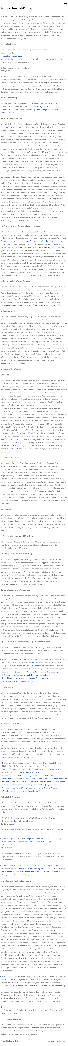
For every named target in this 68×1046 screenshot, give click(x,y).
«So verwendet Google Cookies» (23, 788)
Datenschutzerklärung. (23, 821)
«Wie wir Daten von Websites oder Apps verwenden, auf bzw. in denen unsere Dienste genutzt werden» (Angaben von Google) (33, 784)
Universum (8, 244)
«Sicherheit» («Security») (22, 681)
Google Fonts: (8, 865)
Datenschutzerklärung (35, 665)
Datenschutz (61, 1041)
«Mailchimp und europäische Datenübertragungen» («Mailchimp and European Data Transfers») (26, 678)
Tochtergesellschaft (36, 662)
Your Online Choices (13, 449)
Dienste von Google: (10, 763)
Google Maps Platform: (35, 838)
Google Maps (7, 838)
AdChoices (12, 442)
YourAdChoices (30, 445)
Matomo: (5, 976)
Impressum (52, 1041)
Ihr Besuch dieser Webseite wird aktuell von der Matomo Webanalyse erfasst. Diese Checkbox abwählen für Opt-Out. (33, 1011)
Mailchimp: (7, 659)
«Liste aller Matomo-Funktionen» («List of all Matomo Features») (38, 985)
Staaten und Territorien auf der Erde (34, 241)
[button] (65, 2)
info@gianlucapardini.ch (11, 56)
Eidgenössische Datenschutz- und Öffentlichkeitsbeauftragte (29, 305)
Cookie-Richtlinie (24, 672)
